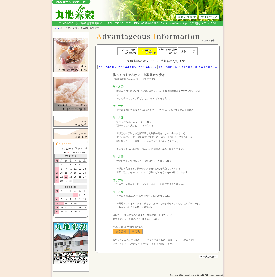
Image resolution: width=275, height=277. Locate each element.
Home (56, 28)
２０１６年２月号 (107, 67)
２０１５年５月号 (208, 67)
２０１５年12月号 (147, 67)
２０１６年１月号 (127, 67)
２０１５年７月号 (188, 67)
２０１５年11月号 (167, 67)
